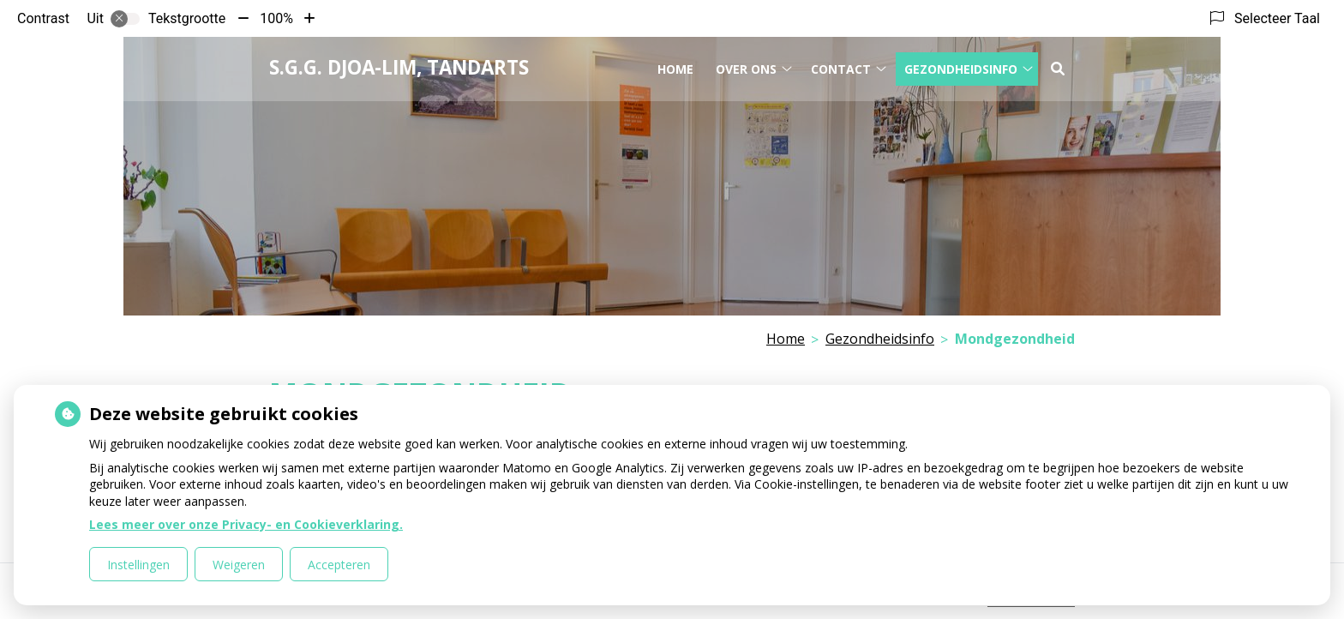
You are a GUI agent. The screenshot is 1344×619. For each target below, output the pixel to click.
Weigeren (239, 564)
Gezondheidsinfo (960, 67)
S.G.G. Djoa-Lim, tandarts (399, 66)
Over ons (746, 67)
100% (276, 18)
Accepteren (339, 564)
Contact (841, 67)
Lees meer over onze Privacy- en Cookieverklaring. (246, 524)
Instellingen (138, 564)
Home (675, 67)
